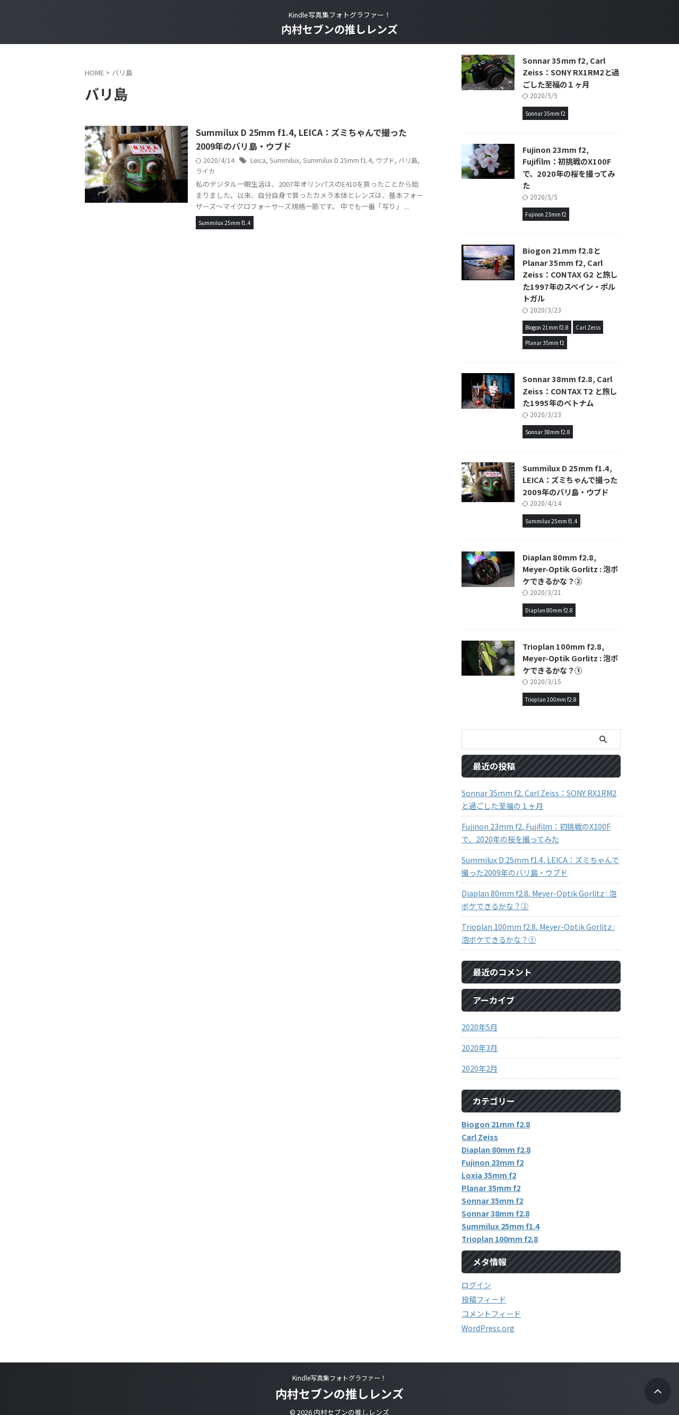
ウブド (386, 160)
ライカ (208, 170)
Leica (261, 160)
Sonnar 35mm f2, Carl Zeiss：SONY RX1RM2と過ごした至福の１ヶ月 (570, 72)
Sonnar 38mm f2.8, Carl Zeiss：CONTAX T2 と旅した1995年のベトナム (569, 378)
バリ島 (409, 160)
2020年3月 (480, 1035)
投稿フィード (484, 1287)
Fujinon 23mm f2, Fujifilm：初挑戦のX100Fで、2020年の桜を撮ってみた (571, 161)
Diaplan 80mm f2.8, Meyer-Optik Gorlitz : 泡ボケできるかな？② (570, 556)
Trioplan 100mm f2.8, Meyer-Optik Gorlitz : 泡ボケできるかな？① (570, 645)
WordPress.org (488, 1315)
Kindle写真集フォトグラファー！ (339, 1365)
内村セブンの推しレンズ (339, 29)
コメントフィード (491, 1301)
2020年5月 (480, 1015)
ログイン (476, 1272)
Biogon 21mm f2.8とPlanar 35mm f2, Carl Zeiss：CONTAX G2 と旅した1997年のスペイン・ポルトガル (572, 262)
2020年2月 (480, 1056)
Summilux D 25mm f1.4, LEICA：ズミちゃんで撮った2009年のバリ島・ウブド (570, 467)
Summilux (286, 160)
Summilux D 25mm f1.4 (339, 160)
